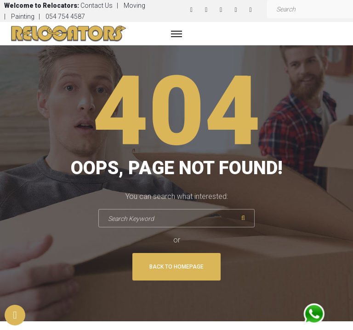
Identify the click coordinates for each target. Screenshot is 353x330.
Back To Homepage (176, 267)
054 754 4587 (65, 16)
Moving (134, 5)
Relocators (60, 5)
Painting (22, 16)
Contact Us (96, 5)
